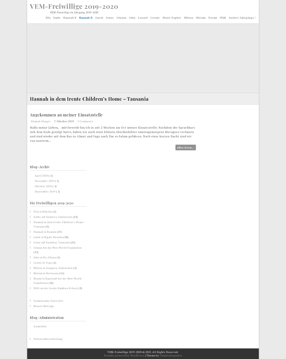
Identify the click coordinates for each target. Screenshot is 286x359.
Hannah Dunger (41, 121)
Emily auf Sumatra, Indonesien (53, 217)
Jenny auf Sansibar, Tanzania (52, 242)
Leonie (155, 17)
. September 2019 (44, 191)
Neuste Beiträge (44, 306)
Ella (48, 17)
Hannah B (69, 17)
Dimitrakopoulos (171, 355)
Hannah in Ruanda (45, 231)
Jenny (110, 17)
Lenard (143, 17)
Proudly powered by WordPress (124, 355)
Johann (122, 17)
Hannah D (85, 17)
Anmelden (40, 326)
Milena (188, 17)
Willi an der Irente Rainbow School (56, 288)
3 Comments (85, 121)
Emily (57, 17)
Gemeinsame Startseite (48, 300)
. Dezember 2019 (44, 181)
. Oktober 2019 (43, 186)
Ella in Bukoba (43, 211)
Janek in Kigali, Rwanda (48, 237)
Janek (99, 17)
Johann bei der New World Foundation (58, 247)
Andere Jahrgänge (241, 17)
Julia (132, 17)
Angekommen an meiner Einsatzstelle (66, 114)
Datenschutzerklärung (48, 339)
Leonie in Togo (43, 262)
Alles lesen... (185, 147)
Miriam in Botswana (46, 273)
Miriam (201, 17)
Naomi (212, 17)
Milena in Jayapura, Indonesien (53, 268)
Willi (223, 17)
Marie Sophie (172, 17)
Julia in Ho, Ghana (45, 257)
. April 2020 (41, 175)
